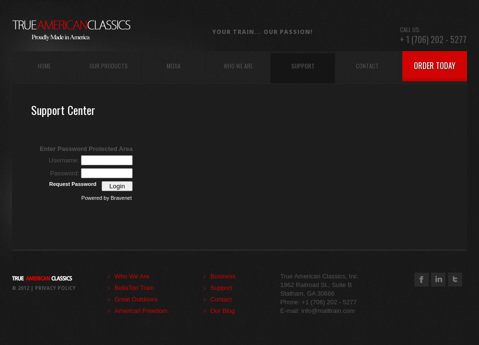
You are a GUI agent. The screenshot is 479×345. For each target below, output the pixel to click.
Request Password (72, 184)
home (44, 66)
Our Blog (222, 310)
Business (223, 276)
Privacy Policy (55, 288)
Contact (221, 299)
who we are (238, 66)
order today (435, 65)
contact (367, 66)
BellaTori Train (134, 287)
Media (174, 66)
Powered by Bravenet (106, 198)
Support (221, 287)
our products (109, 66)
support (303, 66)
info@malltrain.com (327, 310)
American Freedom (141, 310)
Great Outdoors (136, 299)
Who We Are (131, 276)
